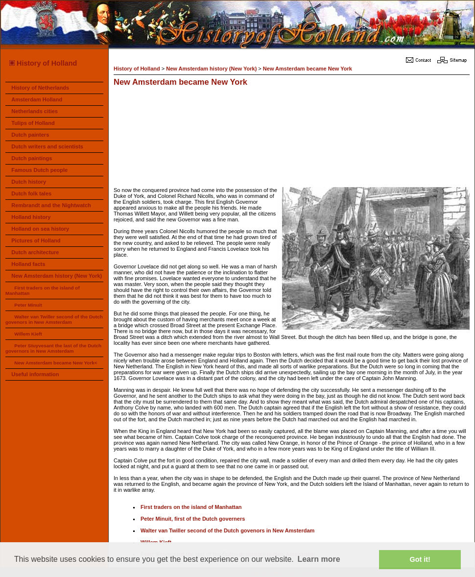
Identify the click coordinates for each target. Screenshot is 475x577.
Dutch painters (30, 135)
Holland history (30, 217)
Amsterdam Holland (36, 99)
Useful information (35, 374)
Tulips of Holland (32, 123)
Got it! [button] (420, 559)
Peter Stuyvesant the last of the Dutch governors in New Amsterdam (53, 348)
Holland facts (28, 264)
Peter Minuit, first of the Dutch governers (193, 519)
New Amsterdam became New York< (55, 362)
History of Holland (42, 63)
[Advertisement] (163, 138)
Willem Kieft (28, 334)
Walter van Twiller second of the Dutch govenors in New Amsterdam (54, 319)
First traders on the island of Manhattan (191, 507)
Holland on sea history (40, 229)
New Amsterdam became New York (307, 69)
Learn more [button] (318, 559)
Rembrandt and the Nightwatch (51, 205)
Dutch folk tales (31, 193)
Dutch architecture (35, 252)
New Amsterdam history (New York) (56, 276)
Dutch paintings (31, 158)
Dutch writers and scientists (47, 146)
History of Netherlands (40, 88)
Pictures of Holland (35, 240)
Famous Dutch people (39, 170)
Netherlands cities (34, 111)
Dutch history (28, 182)
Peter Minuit (28, 305)
